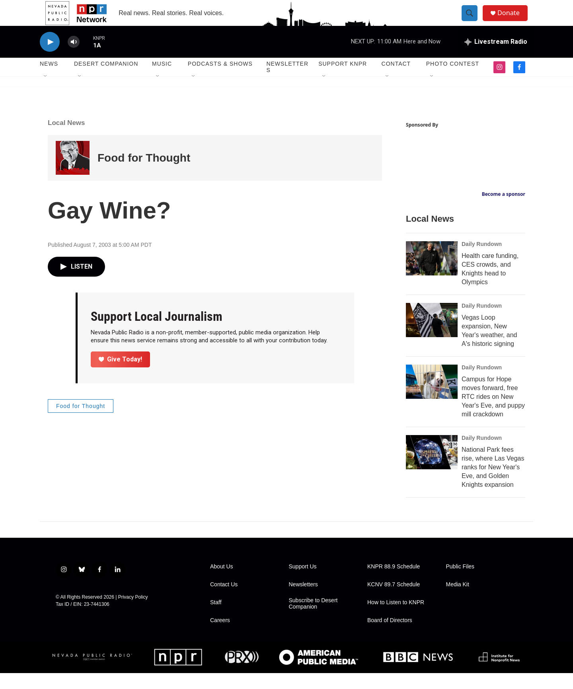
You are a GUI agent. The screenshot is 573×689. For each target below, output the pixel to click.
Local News (66, 138)
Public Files (460, 583)
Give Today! (120, 375)
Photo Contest (452, 79)
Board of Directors (389, 636)
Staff (216, 618)
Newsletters (287, 82)
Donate (513, 21)
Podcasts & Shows (220, 79)
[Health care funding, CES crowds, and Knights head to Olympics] (432, 274)
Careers (220, 636)
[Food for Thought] (73, 174)
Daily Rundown (482, 260)
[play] (49, 57)
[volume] (73, 58)
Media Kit (457, 600)
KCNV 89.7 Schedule (393, 600)
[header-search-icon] (473, 21)
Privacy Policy (133, 613)
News (49, 79)
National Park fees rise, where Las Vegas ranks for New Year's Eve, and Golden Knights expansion (493, 483)
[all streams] (495, 58)
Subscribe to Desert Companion (313, 619)
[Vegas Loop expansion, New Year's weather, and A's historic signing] (432, 336)
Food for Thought (143, 174)
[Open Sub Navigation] (46, 92)
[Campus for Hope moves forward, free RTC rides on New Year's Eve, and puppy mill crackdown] (432, 398)
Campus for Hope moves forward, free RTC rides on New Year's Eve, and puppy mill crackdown (493, 412)
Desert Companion (106, 79)
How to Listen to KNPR (395, 618)
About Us (221, 583)
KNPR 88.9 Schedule (393, 583)
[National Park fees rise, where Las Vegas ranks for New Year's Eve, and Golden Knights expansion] (432, 468)
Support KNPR (342, 79)
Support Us (303, 583)
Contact (396, 79)
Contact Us (224, 600)
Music (162, 79)
